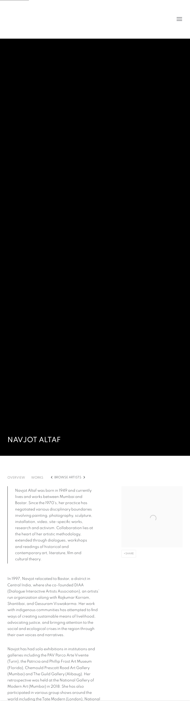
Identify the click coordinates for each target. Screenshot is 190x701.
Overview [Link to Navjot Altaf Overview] (16, 477)
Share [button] (129, 553)
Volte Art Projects (19, 19)
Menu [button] (179, 19)
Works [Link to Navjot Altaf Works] (37, 477)
